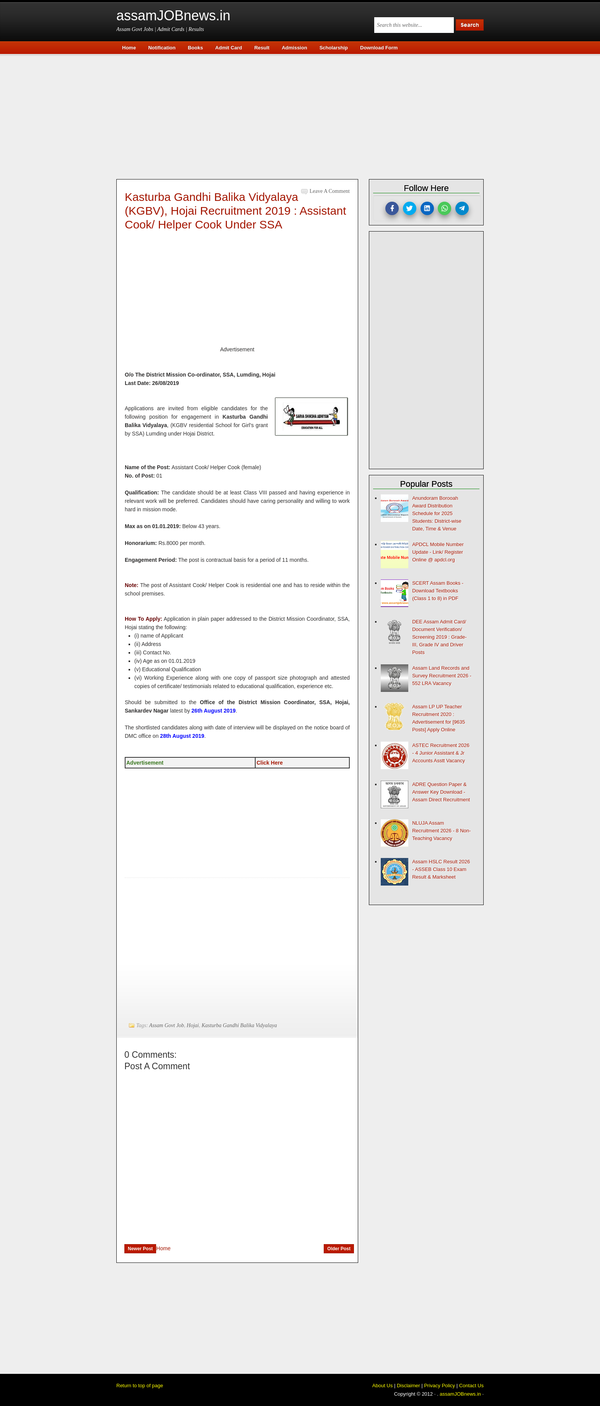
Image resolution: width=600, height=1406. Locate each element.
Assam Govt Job (166, 1025)
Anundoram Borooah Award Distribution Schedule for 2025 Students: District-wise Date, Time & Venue (436, 513)
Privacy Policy (439, 1385)
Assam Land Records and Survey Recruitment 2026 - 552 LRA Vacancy (441, 675)
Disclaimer (408, 1385)
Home (163, 1248)
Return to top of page (139, 1385)
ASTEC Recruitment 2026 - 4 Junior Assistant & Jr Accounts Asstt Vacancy (441, 752)
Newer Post (140, 1248)
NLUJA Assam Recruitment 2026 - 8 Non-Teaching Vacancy (441, 830)
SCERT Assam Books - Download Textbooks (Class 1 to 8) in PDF (437, 590)
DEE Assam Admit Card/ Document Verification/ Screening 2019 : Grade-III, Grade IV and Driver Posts (439, 637)
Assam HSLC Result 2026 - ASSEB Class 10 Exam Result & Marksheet (441, 869)
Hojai (193, 1025)
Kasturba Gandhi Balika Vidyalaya (239, 1025)
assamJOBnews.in (173, 15)
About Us (382, 1385)
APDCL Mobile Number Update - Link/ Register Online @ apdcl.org (438, 552)
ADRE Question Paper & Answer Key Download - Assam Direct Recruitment (441, 791)
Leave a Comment (330, 191)
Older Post (339, 1248)
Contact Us (471, 1385)
